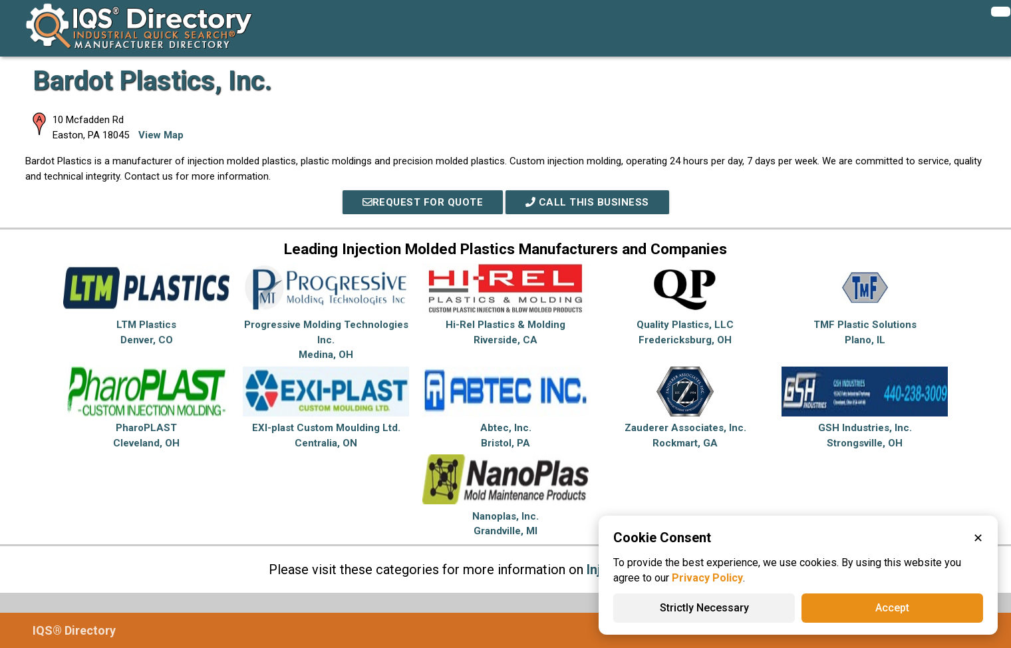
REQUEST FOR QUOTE (423, 202)
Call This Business (587, 202)
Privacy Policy (707, 577)
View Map (161, 135)
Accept (892, 607)
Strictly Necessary (704, 607)
